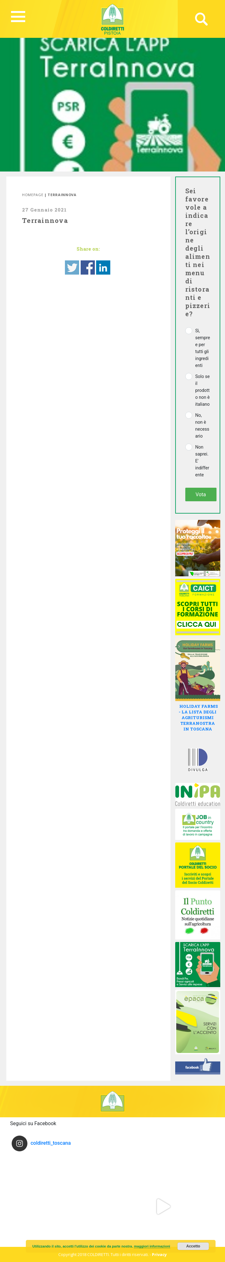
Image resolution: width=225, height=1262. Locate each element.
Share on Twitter (72, 267)
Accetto (193, 1246)
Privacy (159, 1254)
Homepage (32, 194)
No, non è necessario (202, 426)
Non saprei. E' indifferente (202, 461)
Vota (201, 494)
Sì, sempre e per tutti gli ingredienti (202, 348)
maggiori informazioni (152, 1246)
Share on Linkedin (103, 267)
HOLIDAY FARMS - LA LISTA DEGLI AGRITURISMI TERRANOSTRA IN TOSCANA (198, 717)
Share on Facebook (88, 267)
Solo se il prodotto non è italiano (202, 390)
